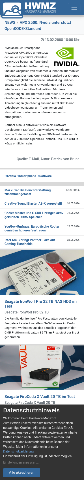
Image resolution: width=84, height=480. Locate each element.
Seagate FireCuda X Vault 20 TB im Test (39, 396)
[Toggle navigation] (74, 7)
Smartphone (26, 176)
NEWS (9, 22)
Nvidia (10, 176)
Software (44, 176)
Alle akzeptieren (21, 472)
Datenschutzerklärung (18, 451)
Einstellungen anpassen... (21, 462)
